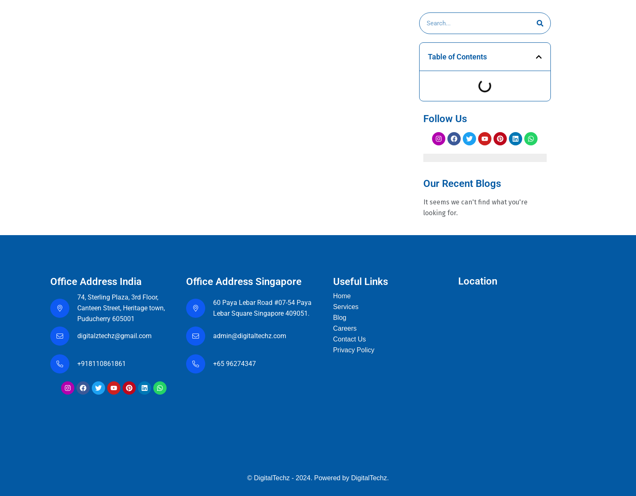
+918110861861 (103, 364)
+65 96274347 (234, 364)
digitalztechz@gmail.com (115, 336)
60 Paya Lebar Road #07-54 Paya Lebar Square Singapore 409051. (262, 308)
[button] (538, 57)
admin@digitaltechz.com (250, 336)
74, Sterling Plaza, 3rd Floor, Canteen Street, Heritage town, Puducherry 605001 (121, 308)
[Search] (540, 23)
